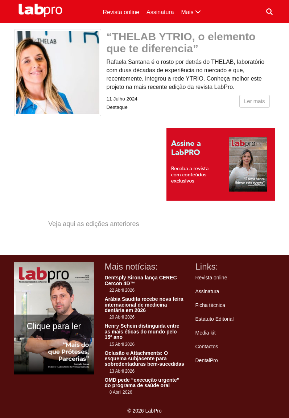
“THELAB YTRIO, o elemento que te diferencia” (181, 42)
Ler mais (254, 101)
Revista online (121, 12)
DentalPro (206, 360)
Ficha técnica (210, 305)
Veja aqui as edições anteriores (93, 224)
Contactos (206, 346)
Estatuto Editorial (214, 319)
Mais (191, 12)
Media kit (205, 333)
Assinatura (160, 12)
